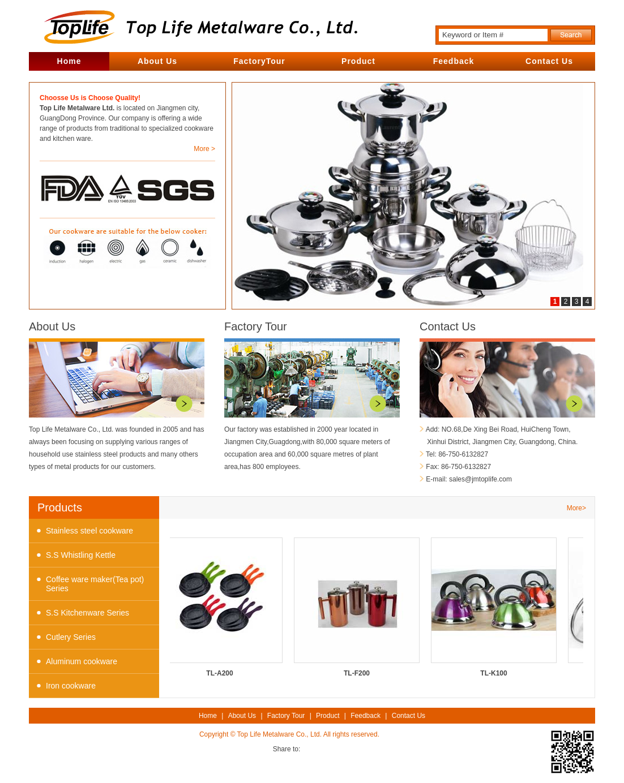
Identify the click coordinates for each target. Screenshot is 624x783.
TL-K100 (495, 607)
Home (69, 61)
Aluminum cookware (81, 661)
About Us (157, 61)
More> (576, 508)
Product (358, 61)
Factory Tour (255, 326)
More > (204, 149)
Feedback (454, 61)
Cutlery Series (71, 637)
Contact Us (549, 61)
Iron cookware (71, 685)
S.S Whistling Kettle (81, 555)
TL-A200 (221, 607)
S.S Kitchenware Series (87, 612)
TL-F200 (358, 607)
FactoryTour (259, 61)
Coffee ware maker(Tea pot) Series (95, 584)
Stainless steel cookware (89, 530)
